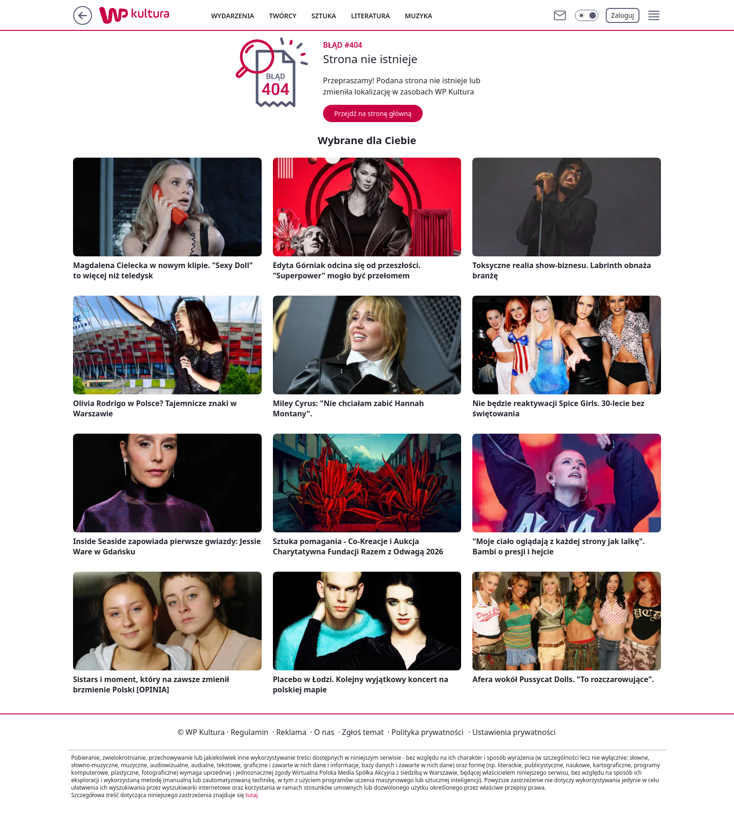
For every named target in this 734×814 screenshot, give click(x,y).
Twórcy (283, 15)
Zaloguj (622, 15)
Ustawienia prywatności (511, 732)
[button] (653, 15)
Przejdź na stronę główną (372, 113)
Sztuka (323, 15)
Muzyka (418, 15)
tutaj (251, 795)
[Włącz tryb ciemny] (586, 15)
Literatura (370, 15)
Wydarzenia (232, 15)
